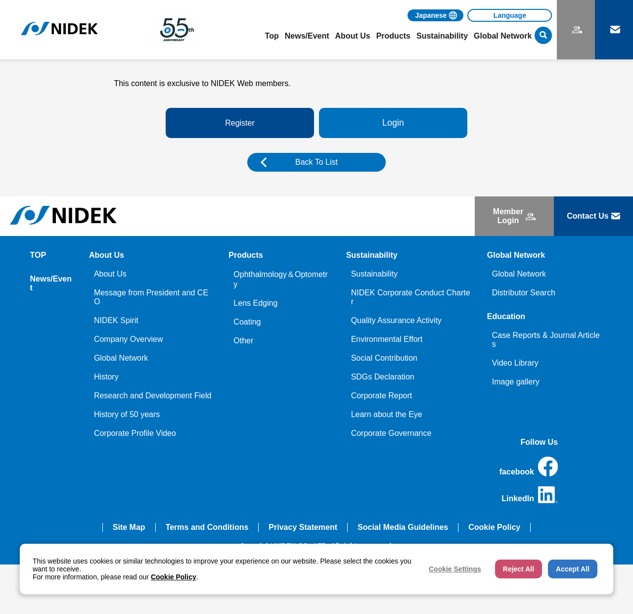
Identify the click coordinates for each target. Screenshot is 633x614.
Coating (247, 322)
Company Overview (128, 339)
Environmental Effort (387, 339)
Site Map (129, 527)
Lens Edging (255, 303)
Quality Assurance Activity (396, 320)
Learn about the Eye (386, 414)
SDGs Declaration (382, 377)
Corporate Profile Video (135, 433)
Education (506, 316)
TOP (38, 255)
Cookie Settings (455, 569)
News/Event (307, 36)
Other (243, 340)
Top (272, 36)
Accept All (572, 569)
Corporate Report (381, 395)
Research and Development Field (152, 395)
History (106, 377)
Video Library (515, 363)
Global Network (121, 358)
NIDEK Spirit (116, 320)
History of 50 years (127, 414)
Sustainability (374, 274)
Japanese (431, 15)
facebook (528, 466)
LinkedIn (529, 494)
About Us (110, 274)
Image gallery (516, 382)
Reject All (518, 569)
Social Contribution (384, 358)
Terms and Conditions (207, 527)
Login (393, 123)
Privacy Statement (303, 527)
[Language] (509, 15)
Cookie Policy (494, 527)
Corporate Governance (391, 433)
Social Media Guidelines (403, 527)
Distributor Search (523, 292)
